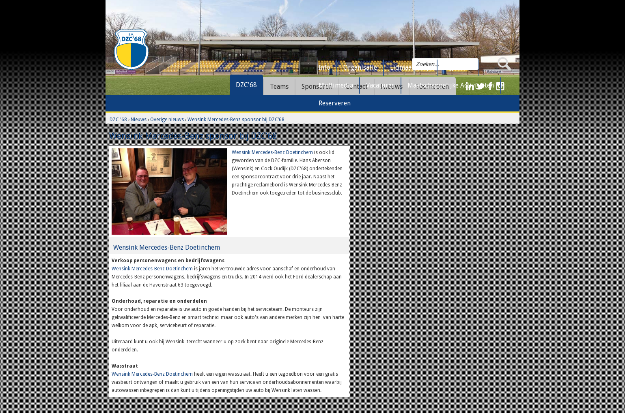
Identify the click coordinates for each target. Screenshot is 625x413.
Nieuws (139, 119)
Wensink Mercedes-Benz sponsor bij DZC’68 (236, 119)
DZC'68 (246, 85)
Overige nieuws (167, 119)
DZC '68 (118, 119)
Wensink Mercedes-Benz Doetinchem (273, 152)
